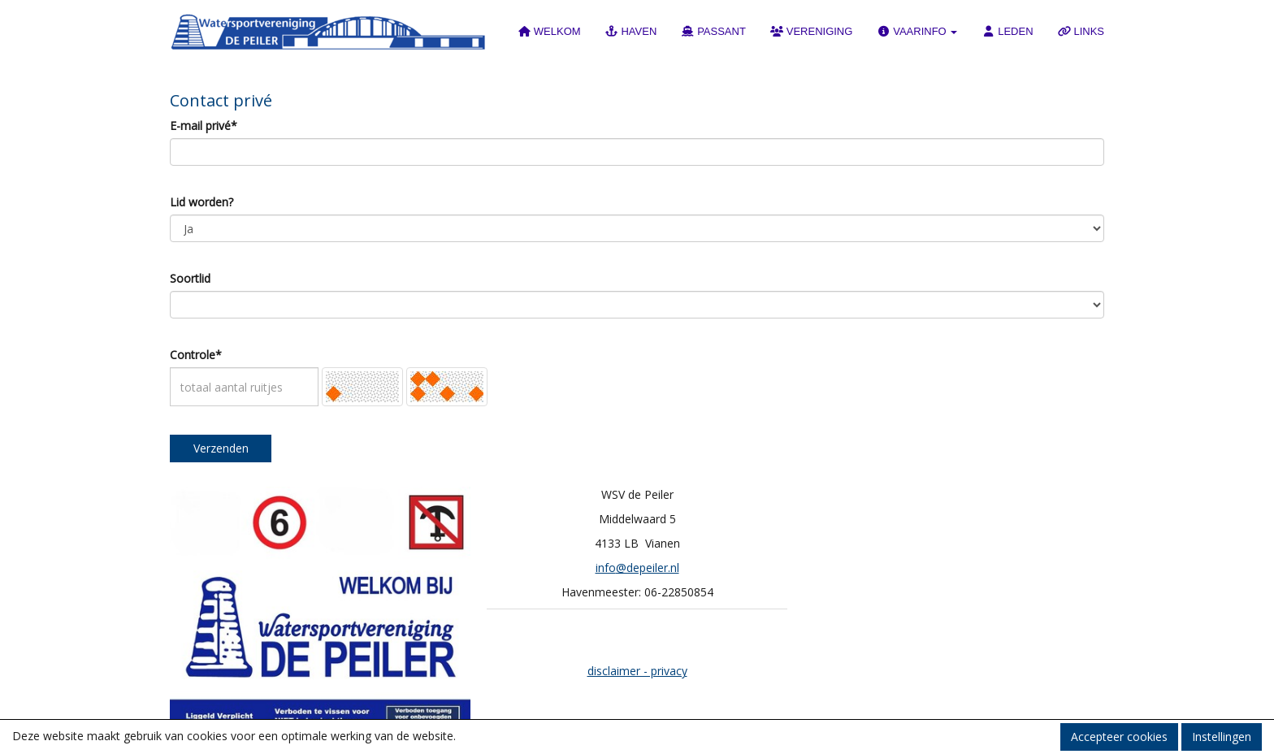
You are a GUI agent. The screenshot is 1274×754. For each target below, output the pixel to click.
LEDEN (1007, 31)
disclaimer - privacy (637, 670)
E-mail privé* (203, 125)
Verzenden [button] (221, 448)
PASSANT (713, 31)
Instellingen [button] (1221, 736)
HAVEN (631, 31)
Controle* (196, 354)
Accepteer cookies (1119, 736)
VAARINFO (917, 31)
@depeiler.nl (637, 567)
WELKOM (549, 31)
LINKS (1081, 31)
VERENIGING (811, 31)
